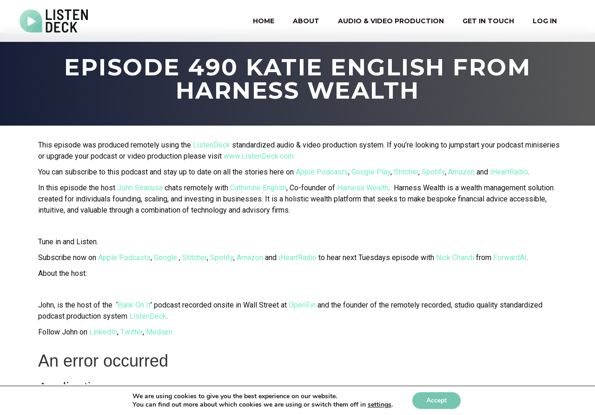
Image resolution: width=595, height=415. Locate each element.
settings (379, 405)
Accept (436, 400)
